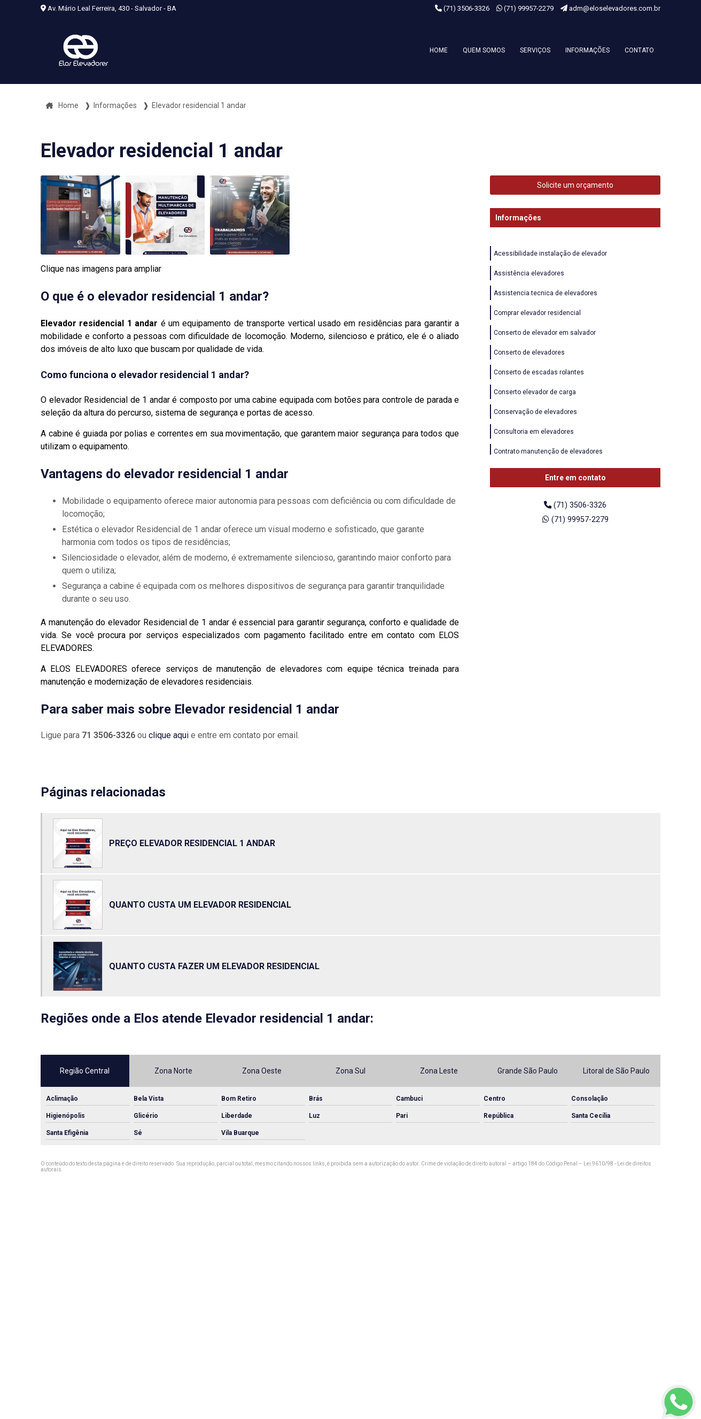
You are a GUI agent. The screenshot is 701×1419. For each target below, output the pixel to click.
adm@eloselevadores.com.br (610, 8)
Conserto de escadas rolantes (539, 379)
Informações (587, 50)
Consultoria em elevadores (534, 442)
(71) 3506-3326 (463, 8)
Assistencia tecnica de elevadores (545, 296)
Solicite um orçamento (575, 185)
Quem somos (484, 50)
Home (439, 50)
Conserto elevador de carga (535, 400)
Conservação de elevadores (535, 421)
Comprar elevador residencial (537, 317)
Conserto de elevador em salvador (545, 338)
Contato (639, 50)
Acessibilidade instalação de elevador (550, 254)
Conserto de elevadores (529, 359)
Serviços (535, 50)
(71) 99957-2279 (525, 8)
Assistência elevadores (529, 275)
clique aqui (169, 735)
